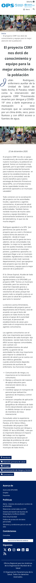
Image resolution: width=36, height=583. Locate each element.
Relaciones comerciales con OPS (14, 509)
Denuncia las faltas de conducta (18, 540)
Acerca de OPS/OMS (10, 490)
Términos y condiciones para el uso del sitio (17, 525)
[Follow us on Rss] (4, 554)
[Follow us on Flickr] (27, 550)
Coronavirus (8, 474)
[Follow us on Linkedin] (23, 550)
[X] (5, 550)
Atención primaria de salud (14, 462)
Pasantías (6, 495)
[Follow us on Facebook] (9, 550)
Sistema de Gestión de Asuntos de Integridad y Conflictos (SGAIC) (15, 513)
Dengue (6, 466)
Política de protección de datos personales (14, 520)
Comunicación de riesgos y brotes (17, 470)
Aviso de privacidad (10, 517)
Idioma (31, 1)
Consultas (6, 535)
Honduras (7, 457)
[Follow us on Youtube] (18, 550)
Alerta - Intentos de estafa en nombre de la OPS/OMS (17, 505)
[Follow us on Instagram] (14, 550)
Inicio (3, 33)
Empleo (5, 493)
